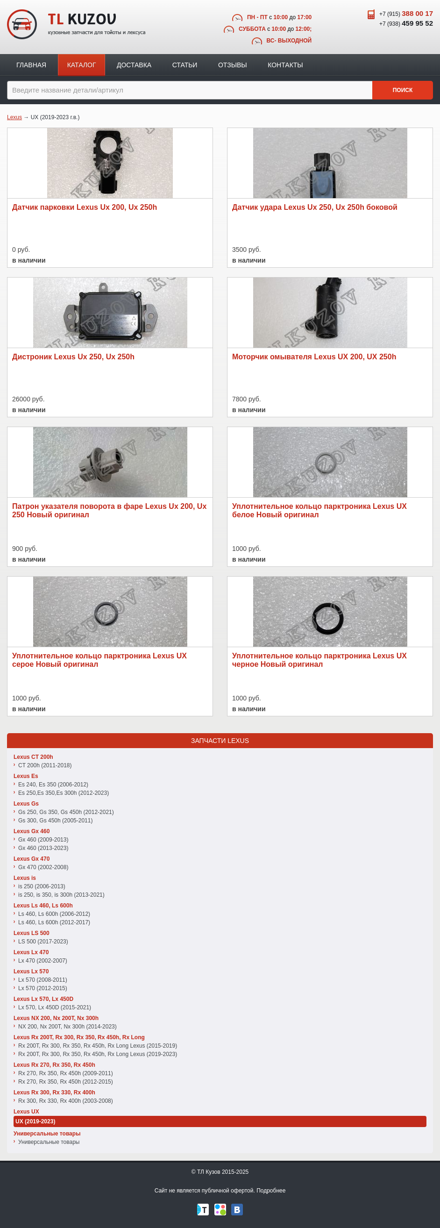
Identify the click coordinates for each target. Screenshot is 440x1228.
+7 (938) (406, 23)
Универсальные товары (48, 1142)
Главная (31, 65)
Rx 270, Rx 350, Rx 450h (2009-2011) (65, 1073)
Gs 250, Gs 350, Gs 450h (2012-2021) (66, 812)
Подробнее (270, 1190)
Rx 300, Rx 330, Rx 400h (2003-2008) (65, 1101)
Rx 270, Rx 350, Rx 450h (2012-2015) (65, 1081)
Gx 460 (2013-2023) (43, 848)
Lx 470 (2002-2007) (42, 960)
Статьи (185, 65)
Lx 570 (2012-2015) (42, 988)
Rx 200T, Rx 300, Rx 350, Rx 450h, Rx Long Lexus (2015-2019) (97, 1045)
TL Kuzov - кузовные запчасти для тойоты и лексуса (76, 24)
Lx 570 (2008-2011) (42, 980)
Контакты (285, 65)
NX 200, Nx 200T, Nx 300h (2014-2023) (67, 1026)
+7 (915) (406, 13)
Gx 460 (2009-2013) (43, 839)
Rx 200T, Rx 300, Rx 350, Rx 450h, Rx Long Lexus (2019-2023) (97, 1054)
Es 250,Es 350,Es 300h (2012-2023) (63, 793)
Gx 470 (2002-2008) (43, 867)
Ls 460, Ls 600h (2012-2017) (54, 922)
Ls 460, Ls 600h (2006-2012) (54, 914)
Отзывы (232, 65)
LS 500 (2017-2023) (43, 941)
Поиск (403, 90)
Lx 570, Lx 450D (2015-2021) (54, 1007)
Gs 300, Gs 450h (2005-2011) (55, 820)
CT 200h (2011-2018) (45, 765)
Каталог (81, 65)
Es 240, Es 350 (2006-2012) (53, 784)
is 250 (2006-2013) (41, 886)
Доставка (134, 65)
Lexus (14, 117)
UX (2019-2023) (35, 1121)
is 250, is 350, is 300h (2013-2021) (61, 895)
